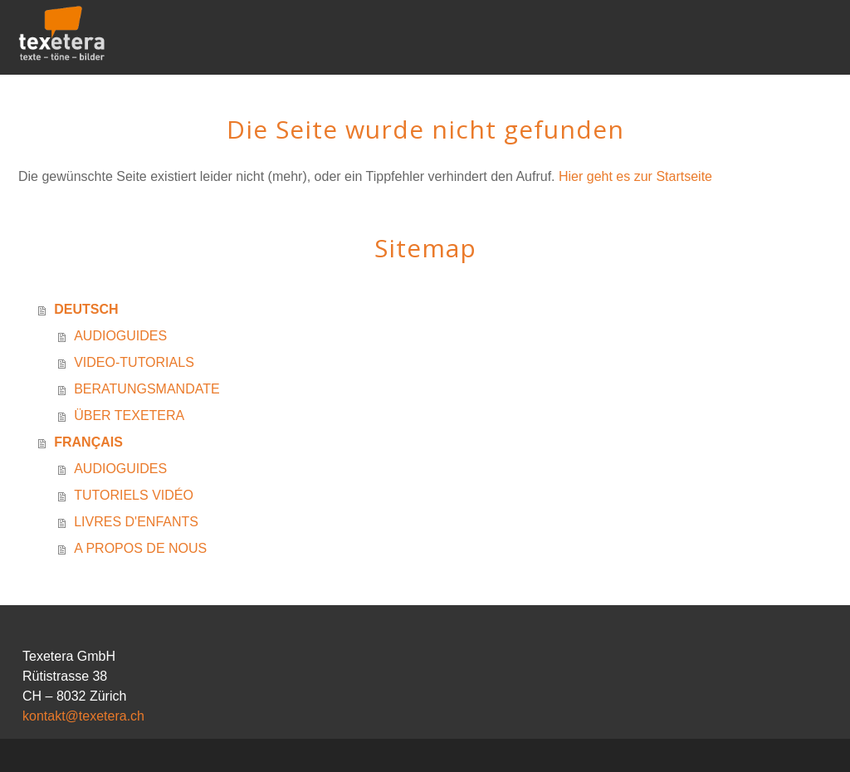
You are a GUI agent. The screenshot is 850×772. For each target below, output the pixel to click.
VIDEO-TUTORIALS (134, 362)
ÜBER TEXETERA (129, 415)
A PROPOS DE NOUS (140, 548)
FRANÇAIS (88, 442)
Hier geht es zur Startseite (635, 176)
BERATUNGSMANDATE (146, 389)
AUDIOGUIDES (120, 336)
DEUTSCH (86, 309)
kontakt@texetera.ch (83, 716)
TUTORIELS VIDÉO (133, 495)
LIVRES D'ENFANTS (136, 522)
